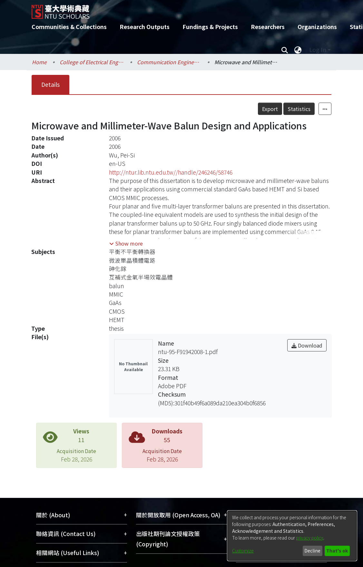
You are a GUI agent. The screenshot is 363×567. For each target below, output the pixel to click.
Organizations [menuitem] (317, 27)
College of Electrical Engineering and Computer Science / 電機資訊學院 (92, 62)
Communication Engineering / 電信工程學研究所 (169, 62)
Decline (312, 550)
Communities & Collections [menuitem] (69, 27)
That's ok (337, 550)
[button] (126, 243)
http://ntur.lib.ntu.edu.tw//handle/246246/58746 (170, 172)
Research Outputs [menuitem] (145, 27)
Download (306, 345)
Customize (243, 550)
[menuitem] (297, 50)
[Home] (176, 9)
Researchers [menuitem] (268, 27)
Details (50, 84)
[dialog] (292, 536)
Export (270, 109)
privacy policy (309, 537)
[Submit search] (284, 50)
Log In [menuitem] (317, 50)
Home (39, 62)
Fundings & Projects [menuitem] (210, 27)
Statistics (299, 109)
